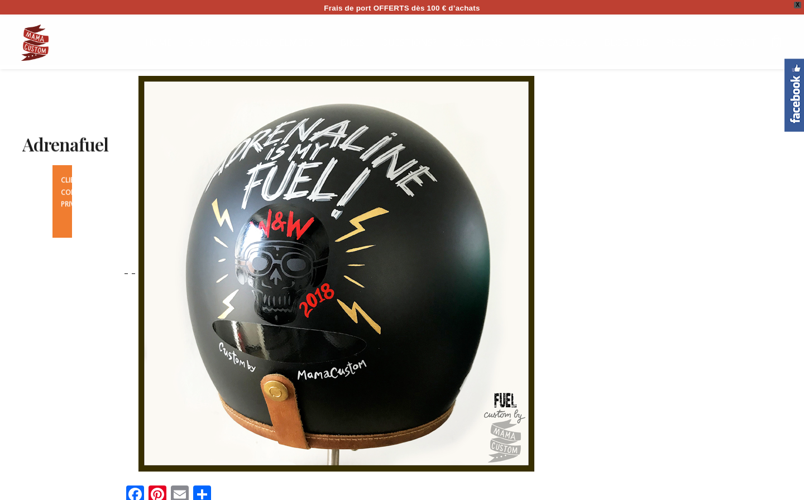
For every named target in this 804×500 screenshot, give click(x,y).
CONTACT (735, 42)
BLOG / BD (626, 42)
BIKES (352, 42)
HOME (158, 42)
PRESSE (681, 42)
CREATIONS (478, 42)
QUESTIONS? (409, 42)
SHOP (201, 42)
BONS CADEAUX (553, 42)
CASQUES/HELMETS (271, 42)
